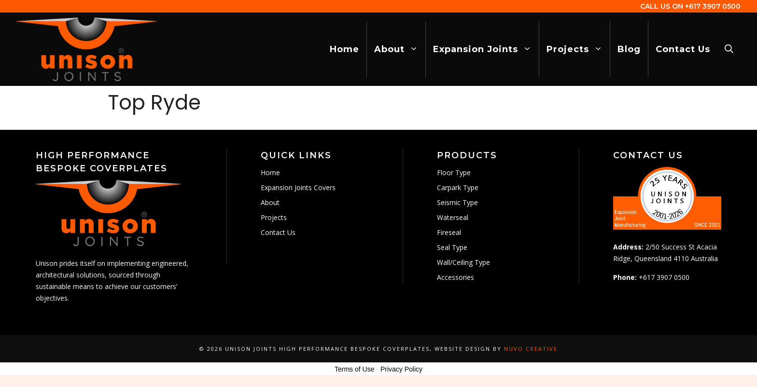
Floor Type (454, 172)
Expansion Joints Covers (298, 187)
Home (344, 49)
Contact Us (683, 49)
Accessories (455, 277)
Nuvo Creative (531, 348)
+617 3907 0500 (713, 6)
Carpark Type (457, 187)
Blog (629, 49)
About (399, 49)
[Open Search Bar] (729, 49)
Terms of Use (354, 369)
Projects (578, 49)
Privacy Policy (401, 369)
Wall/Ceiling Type (463, 262)
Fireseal (449, 232)
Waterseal (452, 217)
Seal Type (452, 247)
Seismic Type (457, 202)
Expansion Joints (486, 49)
